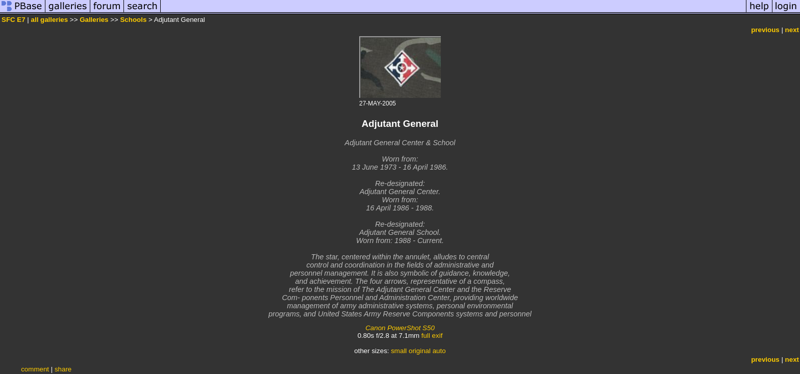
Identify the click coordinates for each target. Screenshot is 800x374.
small (399, 351)
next (792, 30)
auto (439, 351)
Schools (133, 19)
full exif (431, 335)
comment (35, 369)
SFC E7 (14, 19)
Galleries (94, 19)
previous (765, 30)
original (420, 351)
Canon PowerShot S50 (400, 328)
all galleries (49, 19)
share (63, 369)
